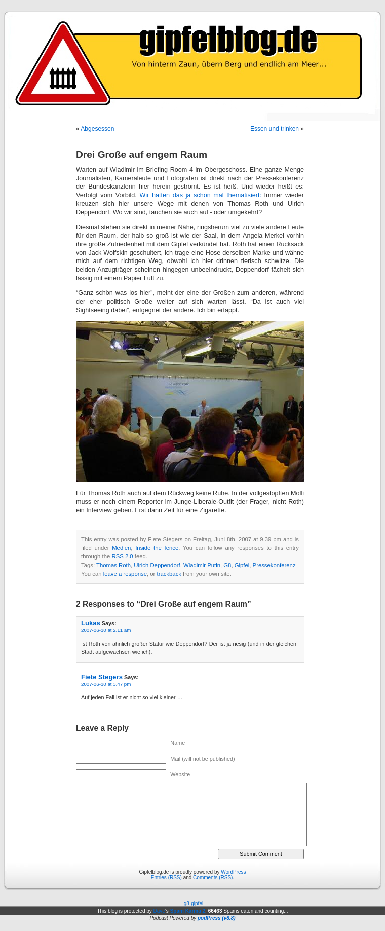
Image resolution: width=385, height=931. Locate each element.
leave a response (125, 574)
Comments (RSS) (213, 877)
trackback (169, 574)
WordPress (233, 872)
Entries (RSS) (166, 877)
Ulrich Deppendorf (157, 565)
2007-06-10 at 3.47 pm (106, 684)
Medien (121, 548)
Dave (159, 911)
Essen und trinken (274, 128)
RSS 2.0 (122, 556)
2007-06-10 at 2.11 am (106, 630)
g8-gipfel (193, 903)
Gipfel (242, 565)
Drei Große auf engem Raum (141, 154)
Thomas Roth (113, 565)
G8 (227, 565)
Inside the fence (156, 548)
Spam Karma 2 (187, 911)
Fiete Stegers (102, 677)
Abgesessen (97, 128)
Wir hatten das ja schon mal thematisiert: (200, 195)
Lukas (90, 623)
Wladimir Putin (201, 565)
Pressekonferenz (274, 565)
